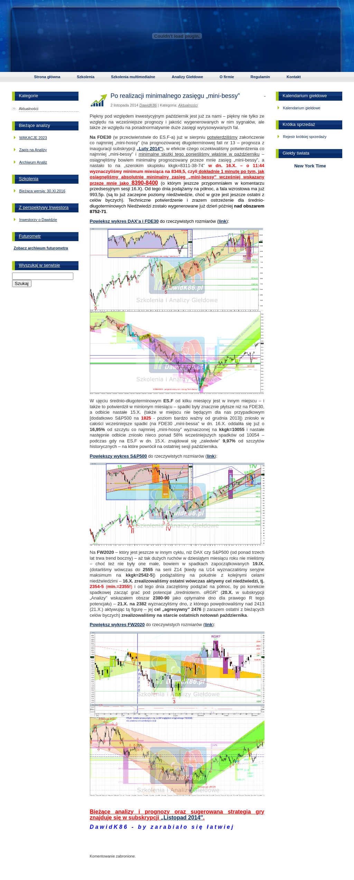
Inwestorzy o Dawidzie (38, 220)
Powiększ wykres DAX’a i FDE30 (124, 221)
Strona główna (47, 77)
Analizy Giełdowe (187, 77)
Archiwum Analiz (33, 162)
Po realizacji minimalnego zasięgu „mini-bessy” (175, 95)
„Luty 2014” (149, 148)
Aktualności (28, 109)
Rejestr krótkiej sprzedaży (305, 137)
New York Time (309, 165)
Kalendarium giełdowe (301, 108)
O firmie (227, 77)
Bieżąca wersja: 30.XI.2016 (42, 191)
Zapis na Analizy (33, 150)
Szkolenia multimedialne (133, 77)
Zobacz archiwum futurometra (41, 248)
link (222, 221)
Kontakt (294, 77)
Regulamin (260, 77)
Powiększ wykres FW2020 (117, 624)
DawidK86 (148, 105)
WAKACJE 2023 (33, 138)
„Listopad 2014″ (182, 818)
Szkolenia (85, 77)
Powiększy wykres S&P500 (118, 456)
